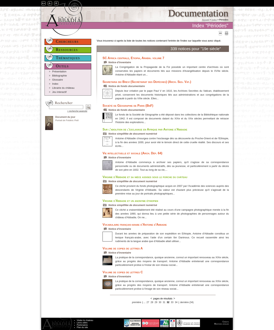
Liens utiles (82, 322)
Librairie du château (63, 87)
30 (160, 302)
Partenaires (82, 325)
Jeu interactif (59, 91)
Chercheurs (67, 41)
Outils (62, 66)
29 (156, 302)
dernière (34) (187, 302)
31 (164, 302)
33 (172, 302)
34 (176, 302)
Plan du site (82, 327)
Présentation (59, 71)
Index (214, 20)
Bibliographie (59, 75)
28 (152, 302)
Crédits (225, 322)
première (136, 302)
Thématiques (68, 58)
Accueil (205, 20)
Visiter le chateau (85, 320)
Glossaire (57, 79)
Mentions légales (221, 324)
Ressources (67, 49)
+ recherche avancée (77, 111)
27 (147, 302)
